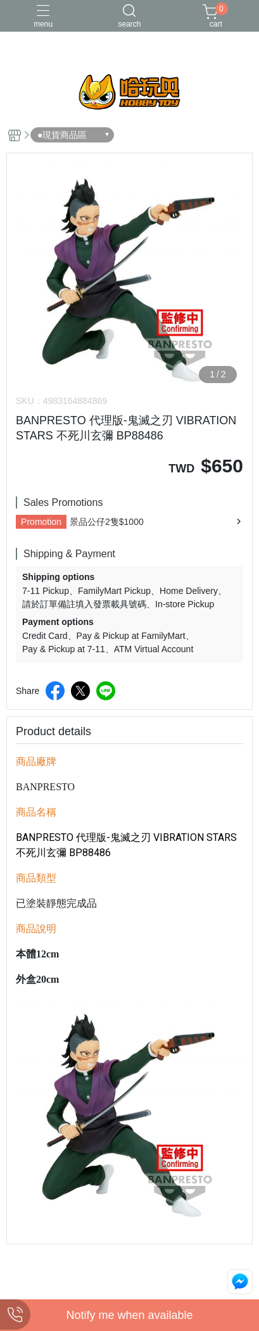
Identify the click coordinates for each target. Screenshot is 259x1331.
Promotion (41, 522)
